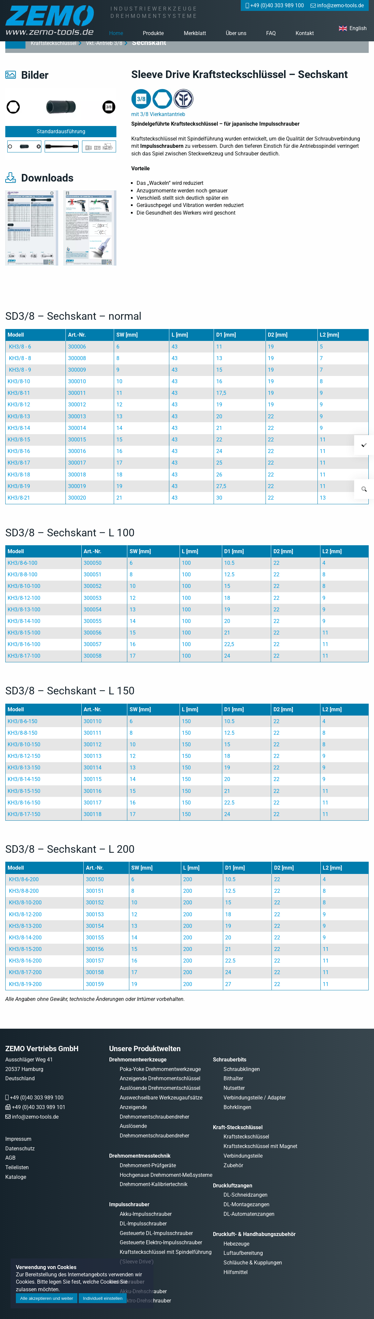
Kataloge (15, 1177)
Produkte (153, 33)
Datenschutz (20, 1148)
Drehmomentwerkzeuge (138, 1059)
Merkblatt (195, 33)
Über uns (236, 33)
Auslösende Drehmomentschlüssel (160, 1088)
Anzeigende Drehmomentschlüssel (160, 1078)
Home (116, 33)
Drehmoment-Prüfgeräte (148, 1165)
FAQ (271, 33)
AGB (10, 1158)
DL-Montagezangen (247, 1204)
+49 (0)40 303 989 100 (36, 1097)
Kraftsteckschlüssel (246, 1137)
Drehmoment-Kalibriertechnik (153, 1184)
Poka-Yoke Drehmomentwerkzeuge (160, 1069)
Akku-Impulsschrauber (146, 1214)
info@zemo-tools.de (35, 1117)
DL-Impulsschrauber (143, 1223)
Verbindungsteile (243, 1156)
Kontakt (305, 33)
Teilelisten (17, 1167)
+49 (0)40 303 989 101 (38, 1107)
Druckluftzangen (232, 1185)
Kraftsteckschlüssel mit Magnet (260, 1146)
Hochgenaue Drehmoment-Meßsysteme (166, 1175)
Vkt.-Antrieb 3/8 (104, 43)
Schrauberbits (229, 1059)
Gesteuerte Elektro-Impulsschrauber (161, 1242)
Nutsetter (234, 1088)
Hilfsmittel (236, 1272)
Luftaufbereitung (243, 1253)
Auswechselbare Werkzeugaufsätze (161, 1097)
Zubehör (233, 1165)
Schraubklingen (242, 1069)
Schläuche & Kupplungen (253, 1262)
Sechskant (149, 42)
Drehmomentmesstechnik (140, 1156)
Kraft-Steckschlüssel (238, 1127)
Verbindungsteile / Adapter (255, 1097)
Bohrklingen (237, 1107)
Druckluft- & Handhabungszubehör (254, 1234)
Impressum (18, 1139)
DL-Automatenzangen (249, 1214)
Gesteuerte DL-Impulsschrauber (156, 1233)
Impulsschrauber (129, 1204)
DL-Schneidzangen (246, 1195)
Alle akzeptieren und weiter (46, 1298)
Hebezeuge (236, 1244)
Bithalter (233, 1078)
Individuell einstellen (102, 1298)
